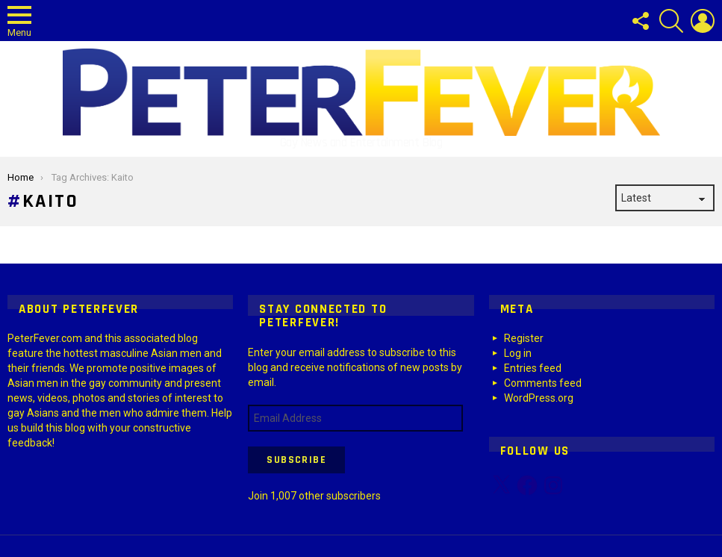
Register (524, 338)
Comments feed (543, 383)
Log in (518, 353)
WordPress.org (538, 398)
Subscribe (296, 460)
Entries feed (532, 368)
